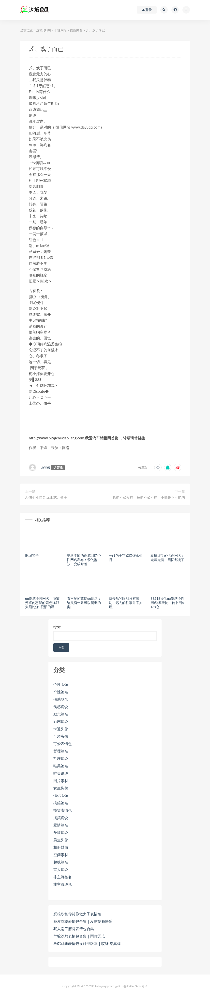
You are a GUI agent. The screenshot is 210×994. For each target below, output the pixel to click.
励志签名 (60, 714)
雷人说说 (60, 869)
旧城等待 (32, 555)
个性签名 (60, 692)
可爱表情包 (62, 743)
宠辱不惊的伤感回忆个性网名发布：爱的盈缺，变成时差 (84, 559)
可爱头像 (60, 736)
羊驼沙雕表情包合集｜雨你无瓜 (79, 936)
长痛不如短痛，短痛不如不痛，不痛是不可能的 (149, 497)
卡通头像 (60, 729)
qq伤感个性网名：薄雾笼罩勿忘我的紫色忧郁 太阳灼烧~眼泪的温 (42, 602)
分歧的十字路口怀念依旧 (126, 557)
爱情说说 (60, 832)
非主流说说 (62, 884)
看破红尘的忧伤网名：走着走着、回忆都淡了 (167, 557)
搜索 (57, 627)
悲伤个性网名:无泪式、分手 (46, 497)
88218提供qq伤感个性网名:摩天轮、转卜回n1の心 (167, 602)
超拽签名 (60, 862)
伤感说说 (60, 706)
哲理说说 (60, 758)
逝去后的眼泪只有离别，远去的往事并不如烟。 (126, 602)
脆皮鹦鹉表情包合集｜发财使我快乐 (82, 921)
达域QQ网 (43, 30)
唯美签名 (60, 766)
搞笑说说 (60, 817)
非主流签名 (62, 877)
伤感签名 (60, 699)
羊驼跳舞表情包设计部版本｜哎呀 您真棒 (87, 943)
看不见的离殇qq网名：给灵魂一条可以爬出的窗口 (84, 602)
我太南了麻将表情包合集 (73, 928)
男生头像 (60, 840)
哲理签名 (60, 751)
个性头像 (60, 684)
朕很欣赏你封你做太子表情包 (77, 914)
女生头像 (60, 788)
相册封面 (60, 847)
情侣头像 (60, 795)
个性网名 (60, 30)
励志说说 (60, 721)
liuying (44, 467)
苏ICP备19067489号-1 (131, 986)
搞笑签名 (60, 803)
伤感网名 (76, 30)
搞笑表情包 (62, 810)
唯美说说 (60, 773)
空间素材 (60, 854)
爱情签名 (60, 825)
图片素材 (60, 780)
